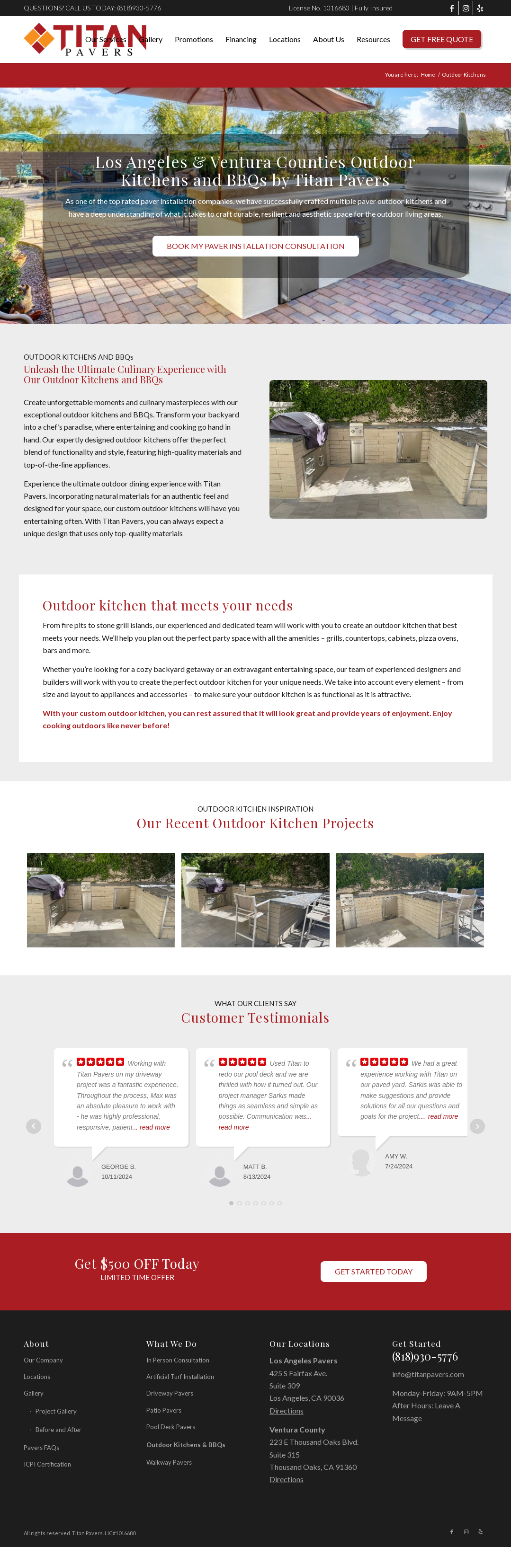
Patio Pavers (163, 1410)
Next (477, 1126)
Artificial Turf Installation (180, 1376)
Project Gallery (56, 1411)
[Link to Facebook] (451, 8)
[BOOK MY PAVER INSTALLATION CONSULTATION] (255, 246)
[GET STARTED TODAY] (374, 1271)
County (312, 1429)
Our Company (43, 1360)
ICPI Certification (47, 1464)
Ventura (284, 1429)
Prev (33, 1126)
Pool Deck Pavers (170, 1427)
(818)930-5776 (139, 8)
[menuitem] (106, 39)
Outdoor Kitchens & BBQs (185, 1445)
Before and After (58, 1429)
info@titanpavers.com (428, 1374)
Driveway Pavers (169, 1393)
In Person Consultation (177, 1360)
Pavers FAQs (41, 1447)
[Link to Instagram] (466, 8)
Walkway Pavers (169, 1462)
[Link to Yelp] (480, 8)
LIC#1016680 (120, 1533)
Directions (286, 1410)
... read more (151, 1127)
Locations (37, 1376)
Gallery (34, 1393)
